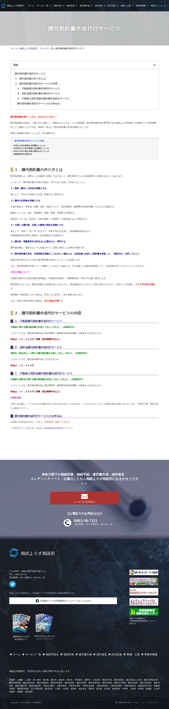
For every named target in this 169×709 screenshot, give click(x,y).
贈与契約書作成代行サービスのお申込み (38, 103)
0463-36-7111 (85, 520)
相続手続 (59, 5)
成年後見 (100, 5)
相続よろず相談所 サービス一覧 (36, 48)
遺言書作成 (86, 5)
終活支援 (113, 5)
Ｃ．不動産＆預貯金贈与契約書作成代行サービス (43, 98)
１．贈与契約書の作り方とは (30, 78)
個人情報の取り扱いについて (127, 702)
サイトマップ (152, 702)
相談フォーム (158, 5)
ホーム (31, 6)
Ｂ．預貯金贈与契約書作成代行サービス (38, 93)
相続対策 (72, 5)
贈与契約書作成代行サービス (30, 73)
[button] (155, 65)
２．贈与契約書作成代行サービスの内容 (36, 83)
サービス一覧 (44, 5)
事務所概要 (142, 5)
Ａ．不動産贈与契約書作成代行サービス (38, 88)
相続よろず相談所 (15, 5)
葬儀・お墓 (127, 5)
